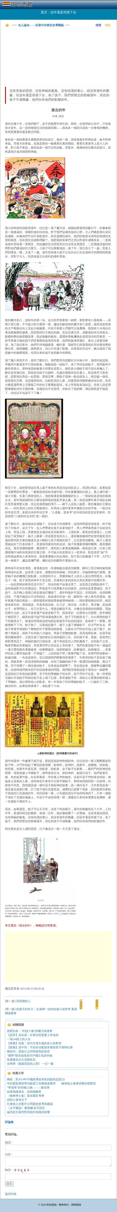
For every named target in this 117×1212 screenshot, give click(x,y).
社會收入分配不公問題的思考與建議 (30, 1103)
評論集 (9, 1122)
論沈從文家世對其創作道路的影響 (28, 1112)
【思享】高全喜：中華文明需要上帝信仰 (32, 1035)
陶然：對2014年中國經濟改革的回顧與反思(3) (36, 1079)
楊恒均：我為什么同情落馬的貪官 (28, 1051)
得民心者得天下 (17, 1099)
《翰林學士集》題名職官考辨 (25, 1095)
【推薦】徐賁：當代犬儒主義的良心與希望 (34, 1043)
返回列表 (10, 1193)
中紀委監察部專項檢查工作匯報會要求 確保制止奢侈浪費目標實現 (51, 1083)
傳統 (108, 25)
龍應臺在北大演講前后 (21, 1059)
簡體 (98, 25)
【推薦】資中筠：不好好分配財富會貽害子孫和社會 (40, 1047)
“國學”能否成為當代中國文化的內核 (29, 1055)
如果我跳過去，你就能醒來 (24, 1091)
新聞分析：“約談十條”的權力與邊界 (29, 1030)
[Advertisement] (61, 56)
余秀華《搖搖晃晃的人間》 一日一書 (30, 1063)
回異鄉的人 (23, 1001)
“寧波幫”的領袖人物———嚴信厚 (29, 1087)
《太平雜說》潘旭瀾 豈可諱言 (26, 1108)
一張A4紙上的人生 (19, 1039)
